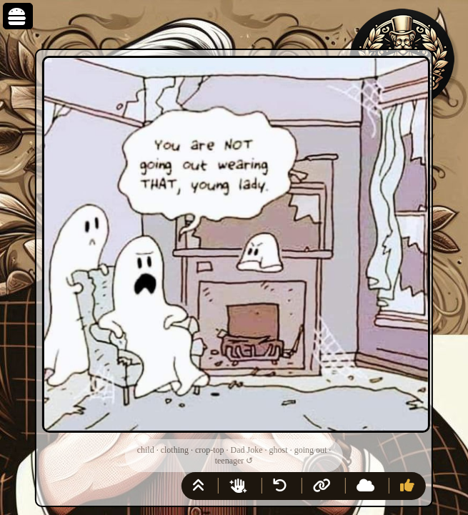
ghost (278, 450)
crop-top (209, 450)
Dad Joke (247, 450)
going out (310, 450)
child (145, 450)
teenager (229, 461)
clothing (175, 450)
